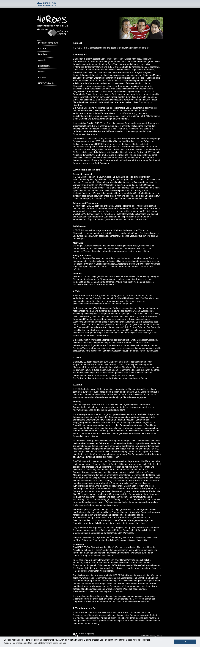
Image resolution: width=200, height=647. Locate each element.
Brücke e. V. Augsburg (156, 635)
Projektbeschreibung (48, 43)
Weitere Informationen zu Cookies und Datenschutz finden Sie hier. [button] (35, 643)
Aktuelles (42, 60)
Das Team (43, 54)
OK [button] (185, 642)
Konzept (42, 48)
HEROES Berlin (46, 83)
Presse (41, 71)
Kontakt (42, 77)
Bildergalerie (44, 66)
